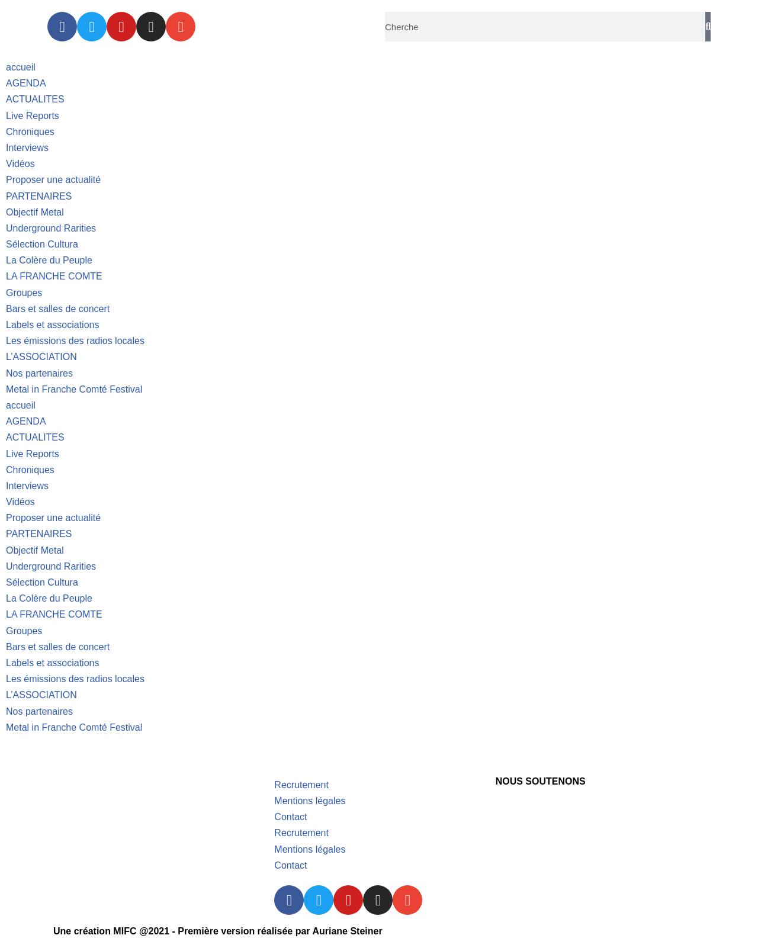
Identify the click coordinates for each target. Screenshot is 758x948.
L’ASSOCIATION (41, 357)
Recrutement (301, 785)
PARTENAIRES (39, 196)
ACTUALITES (35, 99)
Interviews (27, 148)
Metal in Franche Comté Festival (74, 389)
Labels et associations (52, 325)
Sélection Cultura (42, 244)
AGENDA (26, 83)
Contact (290, 817)
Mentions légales (309, 801)
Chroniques (30, 132)
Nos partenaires (39, 373)
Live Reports (32, 116)
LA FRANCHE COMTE (54, 276)
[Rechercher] (708, 26)
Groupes (24, 293)
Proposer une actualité (53, 180)
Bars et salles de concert (58, 309)
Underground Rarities (51, 228)
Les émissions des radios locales (75, 341)
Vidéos (20, 164)
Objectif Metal (35, 212)
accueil (21, 67)
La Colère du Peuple (49, 260)
